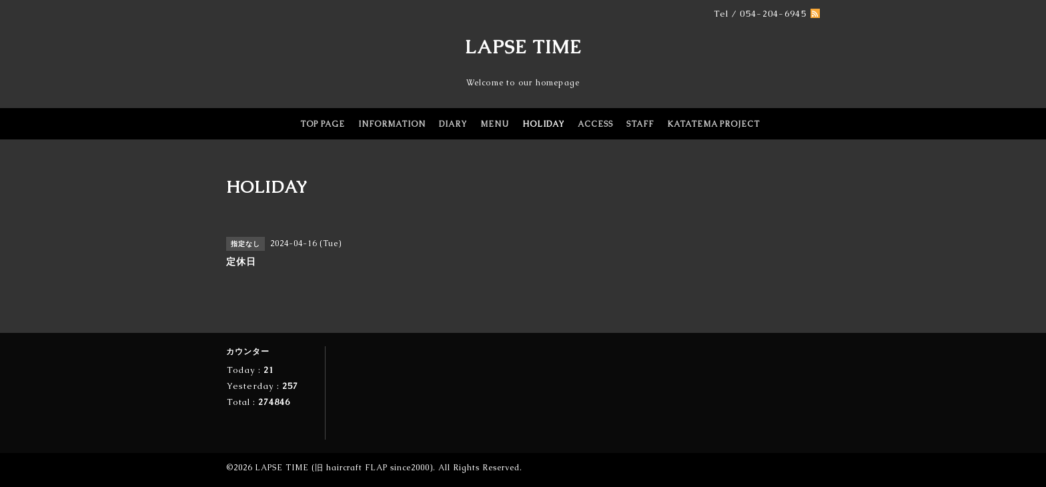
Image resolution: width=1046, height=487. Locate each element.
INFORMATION (392, 124)
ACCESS (595, 124)
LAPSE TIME (523, 47)
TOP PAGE (322, 124)
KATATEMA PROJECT (713, 124)
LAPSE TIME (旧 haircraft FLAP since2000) (344, 467)
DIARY (453, 124)
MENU (494, 124)
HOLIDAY (543, 124)
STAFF (640, 124)
